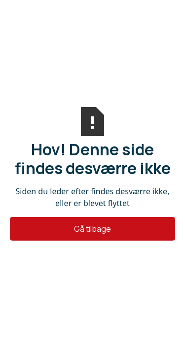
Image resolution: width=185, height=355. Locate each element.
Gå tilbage (92, 228)
